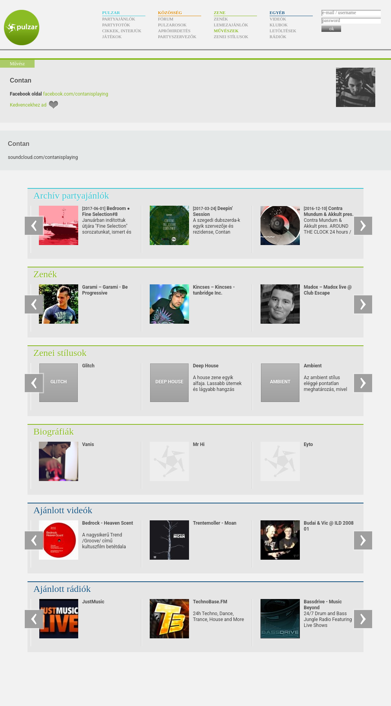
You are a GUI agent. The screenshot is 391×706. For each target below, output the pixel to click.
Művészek (226, 30)
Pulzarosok (172, 24)
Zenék (221, 19)
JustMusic (93, 602)
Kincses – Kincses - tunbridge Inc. (214, 290)
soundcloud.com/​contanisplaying (43, 157)
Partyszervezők (177, 36)
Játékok (112, 36)
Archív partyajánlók (71, 195)
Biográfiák (53, 431)
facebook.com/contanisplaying (75, 94)
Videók (278, 19)
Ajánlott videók (62, 510)
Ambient (312, 366)
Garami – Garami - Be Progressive (105, 290)
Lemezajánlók (231, 24)
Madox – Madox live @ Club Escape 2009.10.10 (328, 293)
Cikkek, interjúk (121, 30)
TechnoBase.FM (210, 602)
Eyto (308, 444)
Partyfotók (116, 24)
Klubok (279, 24)
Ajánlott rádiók (62, 589)
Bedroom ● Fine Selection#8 (106, 214)
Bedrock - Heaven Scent (107, 523)
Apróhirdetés (174, 30)
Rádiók (278, 36)
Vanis (88, 444)
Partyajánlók (118, 19)
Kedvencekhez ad (28, 105)
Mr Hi (199, 444)
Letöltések (283, 30)
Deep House (205, 366)
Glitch (88, 366)
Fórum (165, 19)
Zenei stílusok (231, 36)
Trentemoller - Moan (215, 523)
